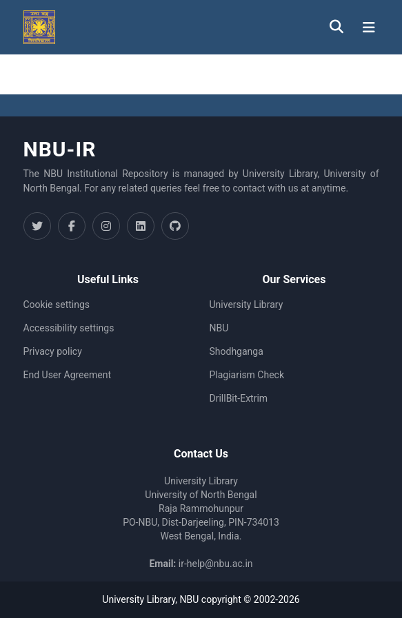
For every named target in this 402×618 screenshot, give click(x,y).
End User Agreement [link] (67, 375)
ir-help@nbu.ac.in (216, 563)
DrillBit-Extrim (239, 398)
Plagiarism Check (247, 375)
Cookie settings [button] (56, 304)
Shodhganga (236, 351)
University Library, (140, 599)
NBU (219, 328)
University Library (246, 304)
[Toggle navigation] (369, 27)
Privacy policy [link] (52, 351)
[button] (39, 27)
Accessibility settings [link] (68, 328)
